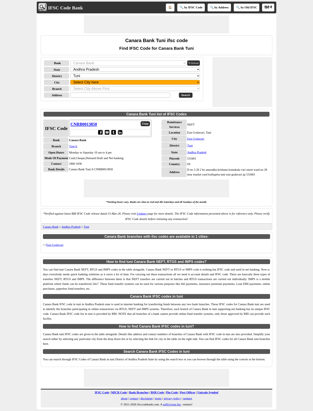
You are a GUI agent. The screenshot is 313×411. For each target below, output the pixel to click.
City (57, 82)
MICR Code (119, 392)
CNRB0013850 (83, 124)
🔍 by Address (219, 7)
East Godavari (195, 138)
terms (158, 398)
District (57, 76)
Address (57, 95)
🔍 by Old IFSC (246, 7)
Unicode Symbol (207, 392)
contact (134, 398)
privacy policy (172, 398)
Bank (57, 63)
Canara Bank (50, 226)
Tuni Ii (73, 146)
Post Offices (187, 392)
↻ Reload (193, 62)
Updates (142, 213)
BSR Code (157, 392)
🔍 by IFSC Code (191, 7)
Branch (57, 88)
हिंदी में (268, 7)
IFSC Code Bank (65, 7)
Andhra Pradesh (196, 152)
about (124, 398)
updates (187, 398)
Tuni (190, 145)
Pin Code (172, 392)
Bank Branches (139, 392)
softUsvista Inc (172, 404)
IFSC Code (102, 392)
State (57, 69)
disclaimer (146, 398)
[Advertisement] (156, 24)
